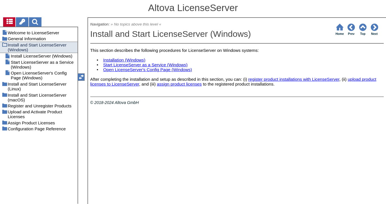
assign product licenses (179, 84)
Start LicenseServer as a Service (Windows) (145, 64)
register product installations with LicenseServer (293, 79)
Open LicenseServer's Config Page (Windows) (147, 69)
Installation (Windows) (124, 60)
